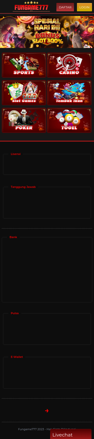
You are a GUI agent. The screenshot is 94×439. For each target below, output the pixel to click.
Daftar (65, 7)
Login (84, 7)
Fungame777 (27, 429)
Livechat (70, 434)
